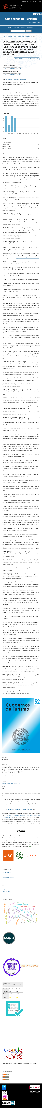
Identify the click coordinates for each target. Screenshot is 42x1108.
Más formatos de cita (8, 776)
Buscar (28, 31)
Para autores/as (7, 875)
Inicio (4, 36)
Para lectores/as (7, 872)
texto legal (11, 817)
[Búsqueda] (17, 31)
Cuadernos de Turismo (21, 19)
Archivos (16, 27)
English (5, 889)
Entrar (39, 1)
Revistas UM (25, 1)
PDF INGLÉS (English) (32, 58)
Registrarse (33, 1)
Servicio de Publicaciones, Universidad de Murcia (20, 809)
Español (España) (7, 891)
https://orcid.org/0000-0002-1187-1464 (12, 75)
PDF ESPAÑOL (19, 58)
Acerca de (30, 27)
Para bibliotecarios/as (8, 877)
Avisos (23, 27)
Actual (9, 27)
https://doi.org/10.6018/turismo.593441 (16, 79)
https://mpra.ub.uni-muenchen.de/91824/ (27, 258)
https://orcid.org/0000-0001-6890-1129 (12, 69)
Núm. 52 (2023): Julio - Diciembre (22, 36)
